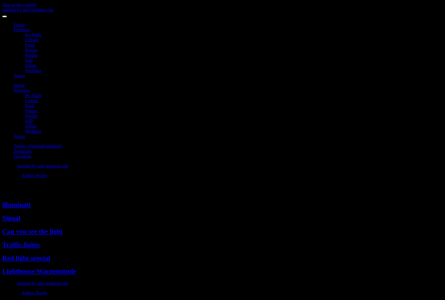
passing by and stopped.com (27, 9)
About (19, 75)
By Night (33, 34)
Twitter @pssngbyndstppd (37, 146)
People (31, 55)
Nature (31, 50)
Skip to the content (19, 4)
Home (19, 24)
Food (29, 45)
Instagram (23, 151)
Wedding (33, 70)
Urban (30, 65)
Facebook (22, 156)
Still (29, 60)
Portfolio (22, 29)
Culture (32, 39)
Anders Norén (34, 175)
